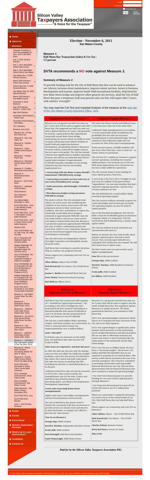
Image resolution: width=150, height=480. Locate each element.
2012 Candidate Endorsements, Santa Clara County (23, 376)
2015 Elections (20, 192)
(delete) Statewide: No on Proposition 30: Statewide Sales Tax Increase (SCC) (23, 248)
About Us (17, 41)
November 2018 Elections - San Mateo (23, 122)
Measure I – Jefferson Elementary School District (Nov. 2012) (23, 335)
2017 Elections (19, 126)
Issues (15, 411)
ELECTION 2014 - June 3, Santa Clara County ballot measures (23, 222)
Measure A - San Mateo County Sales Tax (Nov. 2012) (23, 296)
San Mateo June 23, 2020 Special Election (23, 92)
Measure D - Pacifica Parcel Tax (22, 144)
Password (118, 5)
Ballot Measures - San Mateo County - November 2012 (23, 390)
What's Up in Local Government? (21, 433)
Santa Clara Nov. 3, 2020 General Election (23, 87)
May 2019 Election (20, 112)
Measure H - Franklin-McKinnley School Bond (23, 169)
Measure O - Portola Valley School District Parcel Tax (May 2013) (23, 359)
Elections (17, 46)
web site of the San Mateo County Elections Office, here (90, 109)
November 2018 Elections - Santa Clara (23, 117)
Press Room (18, 420)
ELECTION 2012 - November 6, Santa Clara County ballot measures (22, 367)
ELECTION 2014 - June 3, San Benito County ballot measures (23, 207)
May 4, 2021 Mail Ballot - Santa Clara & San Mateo (23, 71)
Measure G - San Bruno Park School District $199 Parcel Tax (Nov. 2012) (23, 319)
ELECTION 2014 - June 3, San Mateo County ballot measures (23, 215)
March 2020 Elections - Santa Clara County (22, 82)
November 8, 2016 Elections (20, 103)
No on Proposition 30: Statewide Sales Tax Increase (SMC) (23, 240)
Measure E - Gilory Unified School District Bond (23, 150)
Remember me (130, 9)
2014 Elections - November (20, 196)
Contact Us (17, 444)
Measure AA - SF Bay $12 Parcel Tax (23, 134)
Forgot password (136, 12)
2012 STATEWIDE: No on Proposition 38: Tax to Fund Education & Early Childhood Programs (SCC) (23, 268)
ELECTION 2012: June (23, 396)
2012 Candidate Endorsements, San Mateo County (22, 383)
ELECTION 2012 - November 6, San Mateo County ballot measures (24, 289)
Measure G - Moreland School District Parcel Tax (23, 163)
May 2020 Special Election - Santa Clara (22, 108)
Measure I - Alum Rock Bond (23, 182)
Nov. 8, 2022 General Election (21, 61)
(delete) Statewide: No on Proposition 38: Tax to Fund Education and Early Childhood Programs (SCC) (23, 279)
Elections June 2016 (21, 129)
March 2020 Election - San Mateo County (22, 98)
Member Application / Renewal (23, 426)
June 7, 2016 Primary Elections (22, 405)
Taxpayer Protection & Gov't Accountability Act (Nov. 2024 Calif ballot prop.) (22, 53)
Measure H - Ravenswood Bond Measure (21, 176)
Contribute (17, 439)
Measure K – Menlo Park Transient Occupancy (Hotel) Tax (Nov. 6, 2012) (23, 351)
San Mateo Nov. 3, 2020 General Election (23, 76)
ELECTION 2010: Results (21, 400)
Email (119, 2)
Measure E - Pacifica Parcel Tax (22, 157)
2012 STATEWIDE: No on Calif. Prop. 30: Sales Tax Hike (24, 233)
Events (15, 415)
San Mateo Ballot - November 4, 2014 (21, 201)
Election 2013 (19, 227)
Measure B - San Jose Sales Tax (23, 139)
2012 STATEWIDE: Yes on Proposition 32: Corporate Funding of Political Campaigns (23, 258)
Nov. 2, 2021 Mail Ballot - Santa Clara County (23, 66)
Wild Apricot (121, 477)
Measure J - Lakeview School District (23, 187)
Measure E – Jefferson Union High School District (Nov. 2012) (23, 311)
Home (109, 1)
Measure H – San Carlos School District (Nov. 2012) (23, 328)
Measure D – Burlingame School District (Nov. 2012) (22, 304)
